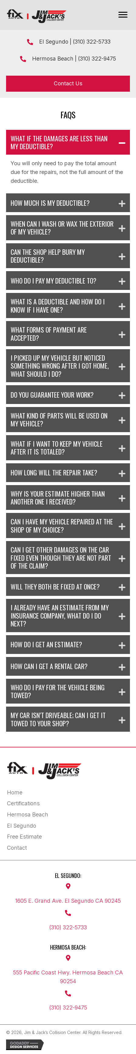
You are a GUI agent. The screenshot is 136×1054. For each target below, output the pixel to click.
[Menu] (123, 15)
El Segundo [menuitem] (21, 826)
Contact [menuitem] (17, 848)
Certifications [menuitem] (23, 803)
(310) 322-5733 (68, 927)
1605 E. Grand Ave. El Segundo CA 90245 (68, 901)
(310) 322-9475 (97, 58)
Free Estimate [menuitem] (24, 836)
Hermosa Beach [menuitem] (27, 814)
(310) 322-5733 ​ (92, 41)
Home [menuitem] (14, 792)
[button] (68, 142)
